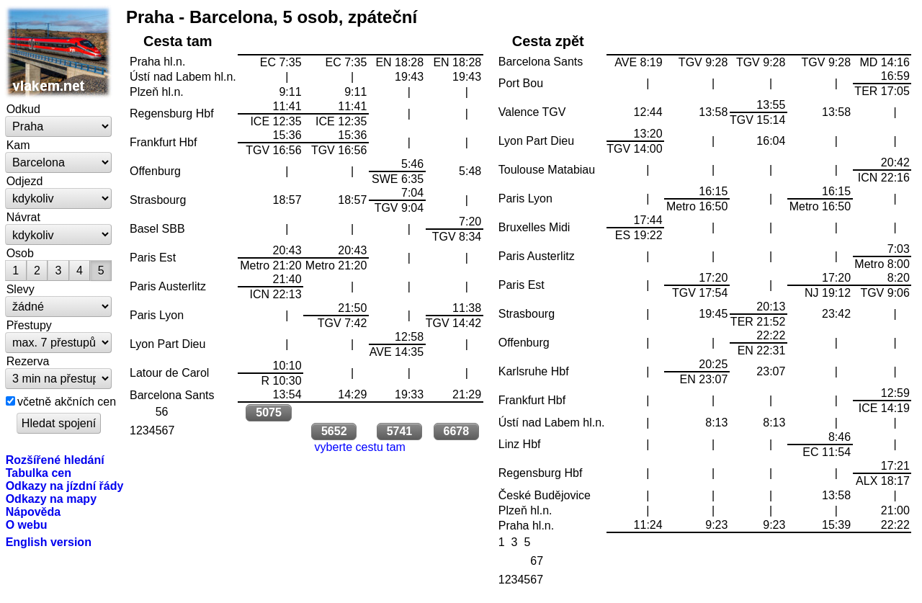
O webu (27, 524)
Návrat (23, 216)
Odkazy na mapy (51, 498)
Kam (18, 144)
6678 (456, 431)
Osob (20, 252)
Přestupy (29, 324)
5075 (269, 412)
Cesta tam (177, 41)
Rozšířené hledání (55, 459)
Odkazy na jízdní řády (65, 485)
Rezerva (28, 360)
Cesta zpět (548, 41)
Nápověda (33, 511)
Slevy (20, 288)
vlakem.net (59, 52)
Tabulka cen (38, 472)
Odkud (23, 108)
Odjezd (24, 180)
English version (48, 541)
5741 (400, 431)
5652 (334, 431)
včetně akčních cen (66, 401)
